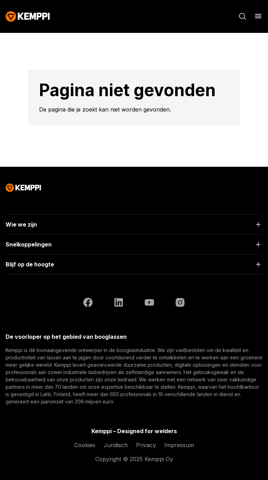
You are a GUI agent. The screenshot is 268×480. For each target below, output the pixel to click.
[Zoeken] (242, 16)
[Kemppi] (28, 16)
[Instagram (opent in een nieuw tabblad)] (180, 303)
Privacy (146, 445)
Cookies (84, 445)
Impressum (179, 445)
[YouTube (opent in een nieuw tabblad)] (149, 303)
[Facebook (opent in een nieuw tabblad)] (88, 303)
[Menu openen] (258, 16)
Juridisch (116, 445)
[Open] (134, 224)
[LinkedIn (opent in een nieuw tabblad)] (118, 303)
